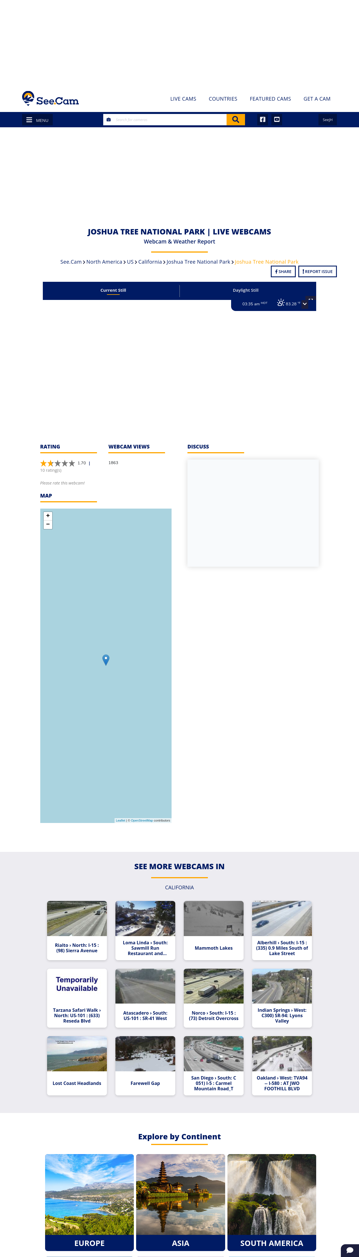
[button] (298, 304)
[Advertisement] (179, 42)
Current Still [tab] (117, 290)
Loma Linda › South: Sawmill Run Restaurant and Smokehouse (146, 946)
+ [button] (48, 516)
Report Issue (318, 271)
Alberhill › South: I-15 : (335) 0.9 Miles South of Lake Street (276, 946)
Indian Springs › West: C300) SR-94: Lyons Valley (277, 1012)
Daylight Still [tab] (242, 290)
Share (283, 271)
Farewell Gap (147, 1077)
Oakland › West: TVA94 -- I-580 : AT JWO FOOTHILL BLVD (277, 1077)
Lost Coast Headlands (82, 1077)
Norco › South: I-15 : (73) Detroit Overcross (212, 1012)
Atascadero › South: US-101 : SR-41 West (147, 1011)
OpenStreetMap (142, 820)
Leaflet (120, 820)
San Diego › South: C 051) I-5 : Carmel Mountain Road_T (211, 1077)
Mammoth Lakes (212, 946)
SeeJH (328, 119)
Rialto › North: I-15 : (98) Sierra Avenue (82, 946)
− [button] (48, 524)
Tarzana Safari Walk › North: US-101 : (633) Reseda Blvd (82, 1012)
